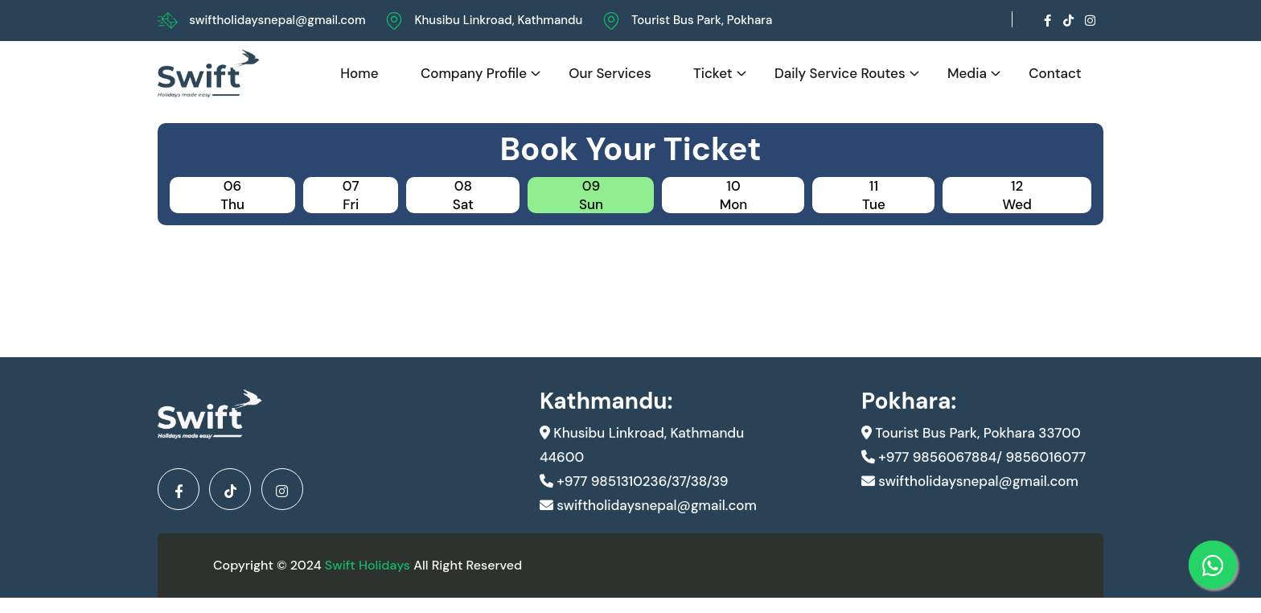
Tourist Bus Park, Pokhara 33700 (971, 451)
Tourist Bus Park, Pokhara (701, 20)
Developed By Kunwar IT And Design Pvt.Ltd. (915, 571)
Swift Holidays (367, 571)
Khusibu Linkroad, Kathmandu (498, 20)
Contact (1055, 73)
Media (967, 73)
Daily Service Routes (840, 73)
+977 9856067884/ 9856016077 (973, 475)
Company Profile (474, 73)
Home (359, 73)
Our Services (610, 73)
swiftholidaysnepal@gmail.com (277, 20)
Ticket (713, 73)
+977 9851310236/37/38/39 (634, 499)
